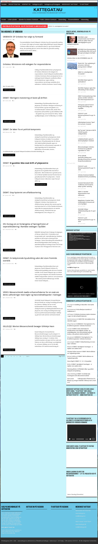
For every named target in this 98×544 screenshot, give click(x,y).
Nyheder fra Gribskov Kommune (28, 19)
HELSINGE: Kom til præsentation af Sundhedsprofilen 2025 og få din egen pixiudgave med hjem (87, 51)
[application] (81, 241)
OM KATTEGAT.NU (14, 4)
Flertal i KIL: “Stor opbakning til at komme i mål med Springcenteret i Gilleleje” (86, 65)
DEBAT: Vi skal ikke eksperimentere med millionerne (84, 193)
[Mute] (90, 439)
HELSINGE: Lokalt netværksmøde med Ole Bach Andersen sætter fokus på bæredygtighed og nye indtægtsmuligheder (81, 40)
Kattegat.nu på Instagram (52, 4)
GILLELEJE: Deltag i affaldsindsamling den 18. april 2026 (86, 210)
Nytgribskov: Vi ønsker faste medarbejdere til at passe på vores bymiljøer (86, 202)
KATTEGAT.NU (47, 9)
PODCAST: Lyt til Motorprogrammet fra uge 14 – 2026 (87, 219)
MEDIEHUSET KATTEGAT (70, 4)
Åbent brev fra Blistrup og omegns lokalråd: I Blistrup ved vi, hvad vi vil (81, 380)
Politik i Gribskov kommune (48, 19)
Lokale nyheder (12, 19)
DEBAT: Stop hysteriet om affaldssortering (22, 192)
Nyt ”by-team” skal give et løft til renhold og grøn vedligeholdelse (87, 132)
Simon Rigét (70, 361)
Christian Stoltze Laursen (74, 351)
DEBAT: (25, 163)
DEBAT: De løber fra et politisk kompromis (22, 129)
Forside (3, 19)
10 (20, 356)
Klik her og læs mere (26, 54)
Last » (27, 356)
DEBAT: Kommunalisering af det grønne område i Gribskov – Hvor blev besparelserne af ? (87, 97)
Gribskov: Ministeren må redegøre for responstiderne (27, 64)
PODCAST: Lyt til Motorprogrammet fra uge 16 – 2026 (87, 115)
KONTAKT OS (26, 4)
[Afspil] (70, 439)
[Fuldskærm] (93, 439)
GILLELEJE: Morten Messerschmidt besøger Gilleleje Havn (28, 326)
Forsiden (4, 4)
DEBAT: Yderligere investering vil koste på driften (25, 98)
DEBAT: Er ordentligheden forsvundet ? (58, 26)
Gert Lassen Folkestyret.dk (76, 378)
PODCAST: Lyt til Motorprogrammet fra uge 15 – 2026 (87, 167)
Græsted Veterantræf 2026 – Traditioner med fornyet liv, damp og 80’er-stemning (86, 184)
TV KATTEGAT (84, 4)
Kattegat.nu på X (37, 4)
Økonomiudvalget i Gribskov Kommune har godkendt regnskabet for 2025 (86, 148)
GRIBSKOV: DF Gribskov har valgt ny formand (23, 37)
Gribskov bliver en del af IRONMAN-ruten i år (79, 58)
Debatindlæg (62, 19)
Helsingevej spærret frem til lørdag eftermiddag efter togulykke (85, 106)
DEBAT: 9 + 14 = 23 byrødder (83, 361)
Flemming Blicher (72, 369)
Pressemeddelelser (73, 19)
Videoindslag (85, 19)
